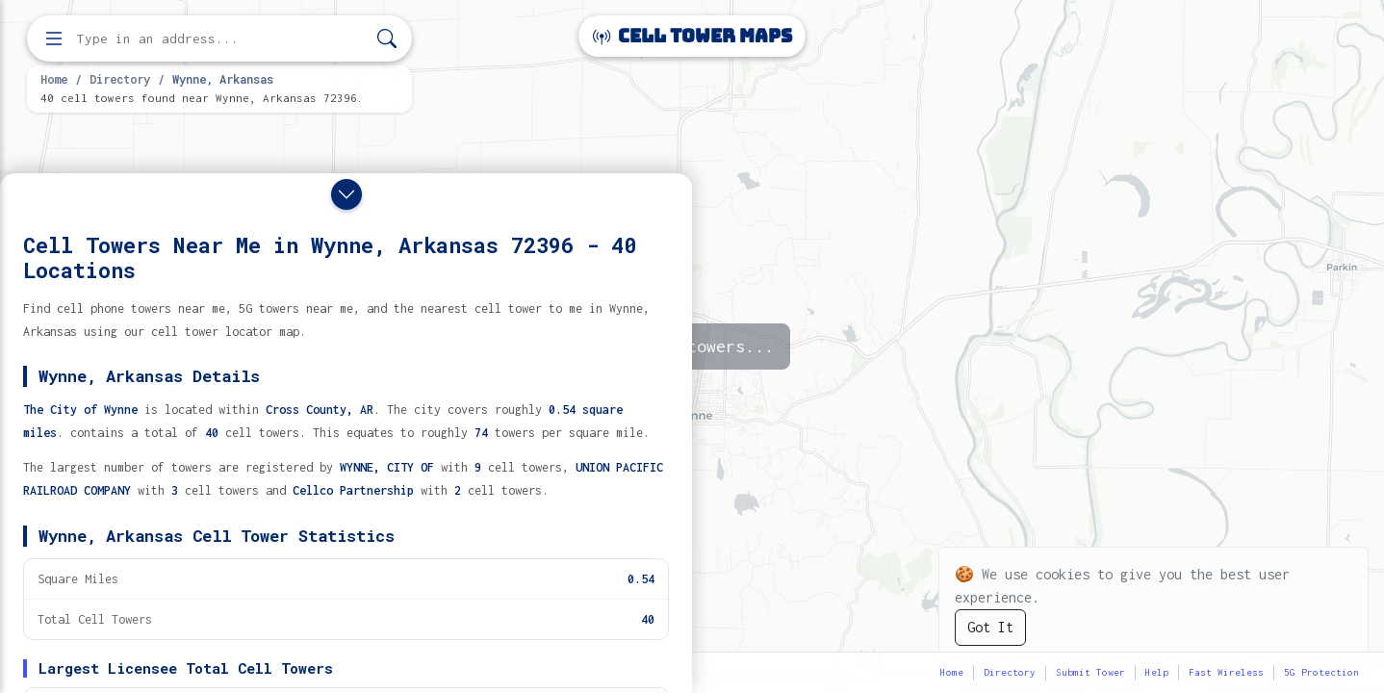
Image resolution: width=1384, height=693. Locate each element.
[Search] (387, 39)
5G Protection (1321, 672)
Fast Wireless (1226, 672)
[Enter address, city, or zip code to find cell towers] (221, 39)
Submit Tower (1090, 672)
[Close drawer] (346, 194)
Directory (120, 79)
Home (53, 79)
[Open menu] (54, 38)
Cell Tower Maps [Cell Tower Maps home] (692, 36)
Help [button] (1156, 672)
